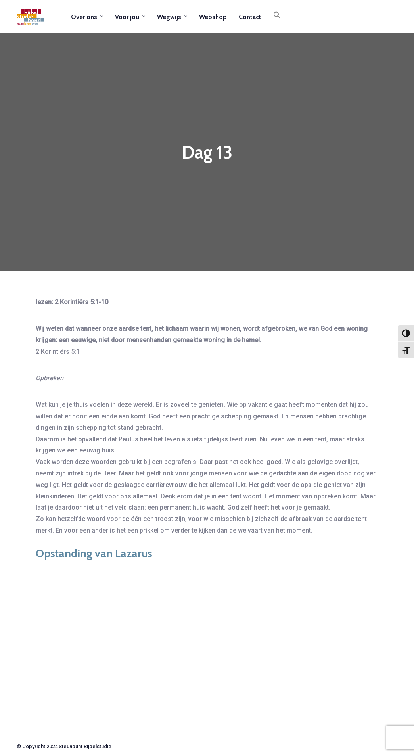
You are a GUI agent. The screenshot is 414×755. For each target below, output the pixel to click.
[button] (277, 16)
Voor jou (127, 17)
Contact (250, 17)
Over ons (84, 17)
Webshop (213, 17)
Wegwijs (169, 17)
